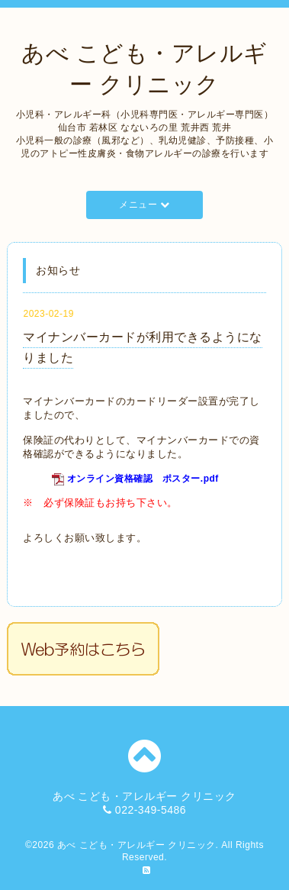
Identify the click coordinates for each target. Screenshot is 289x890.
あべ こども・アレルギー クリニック (136, 845)
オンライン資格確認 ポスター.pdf (143, 478)
